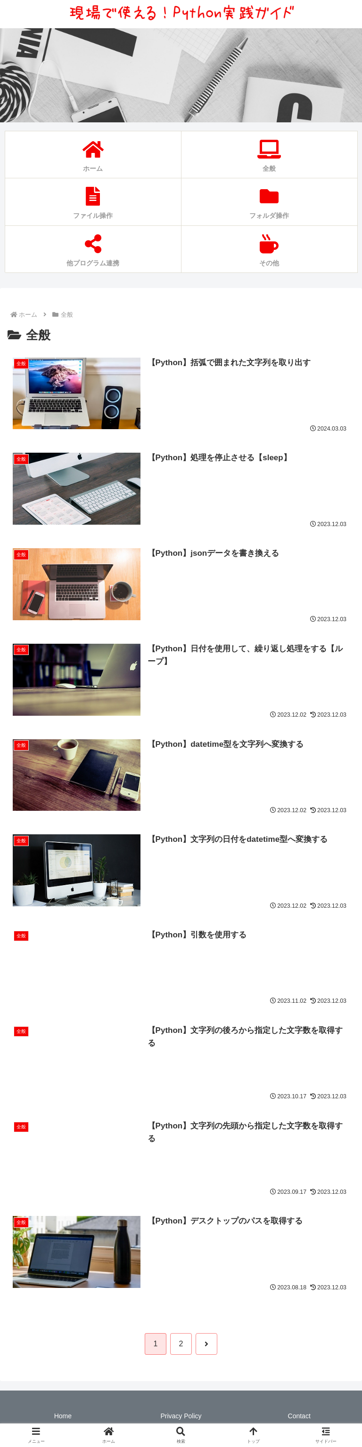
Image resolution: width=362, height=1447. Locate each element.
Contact (299, 1416)
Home (63, 1416)
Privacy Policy (180, 1416)
